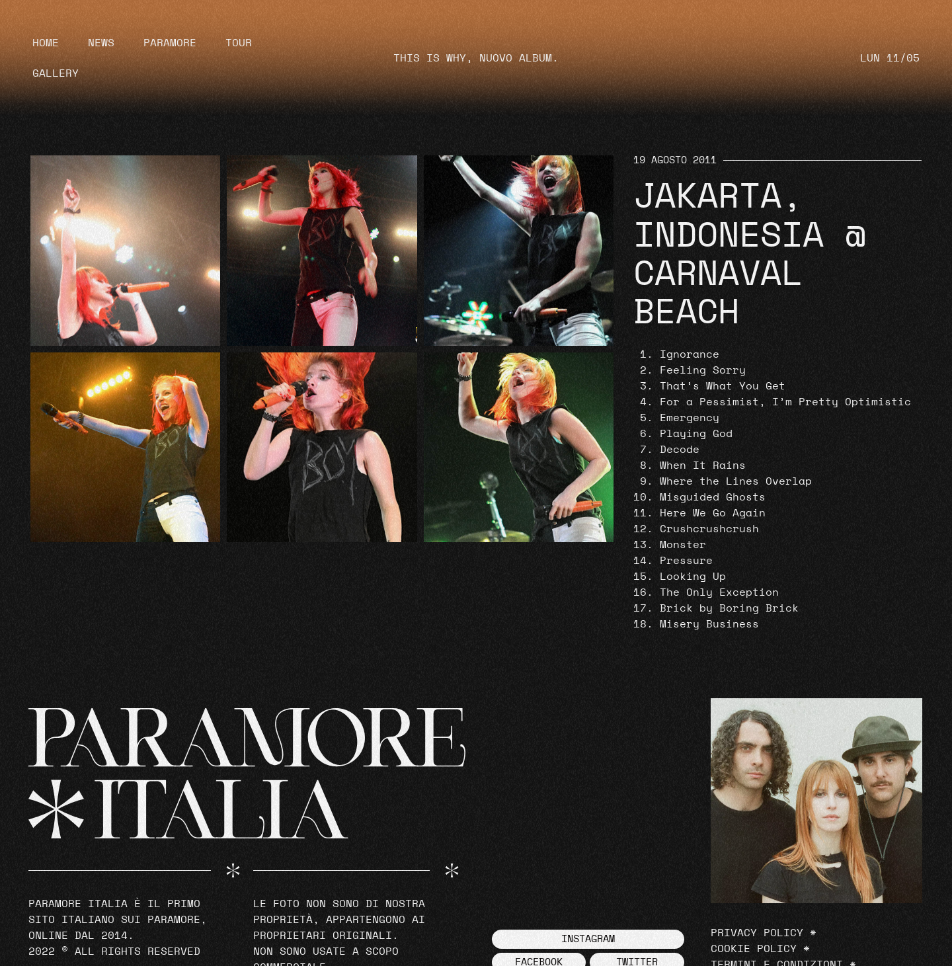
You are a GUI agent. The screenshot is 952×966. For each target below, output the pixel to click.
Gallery (55, 73)
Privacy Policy (757, 933)
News (101, 43)
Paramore (169, 43)
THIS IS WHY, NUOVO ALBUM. (476, 58)
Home (45, 43)
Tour (238, 43)
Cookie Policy (754, 949)
